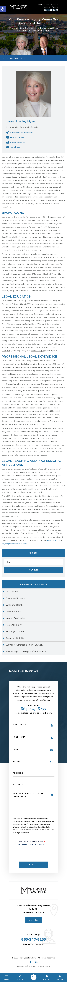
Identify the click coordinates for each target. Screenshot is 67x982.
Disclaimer (22, 845)
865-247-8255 (48, 10)
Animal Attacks (14, 613)
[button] (3, 9)
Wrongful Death (14, 606)
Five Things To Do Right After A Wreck (26, 653)
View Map (33, 921)
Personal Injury (13, 626)
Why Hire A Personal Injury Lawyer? (24, 646)
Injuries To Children (16, 619)
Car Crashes (12, 593)
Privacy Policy (38, 845)
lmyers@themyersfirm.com (14, 544)
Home (4, 59)
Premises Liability (15, 639)
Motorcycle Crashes (16, 633)
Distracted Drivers (15, 599)
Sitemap (32, 968)
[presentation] (30, 854)
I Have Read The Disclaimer (31, 844)
